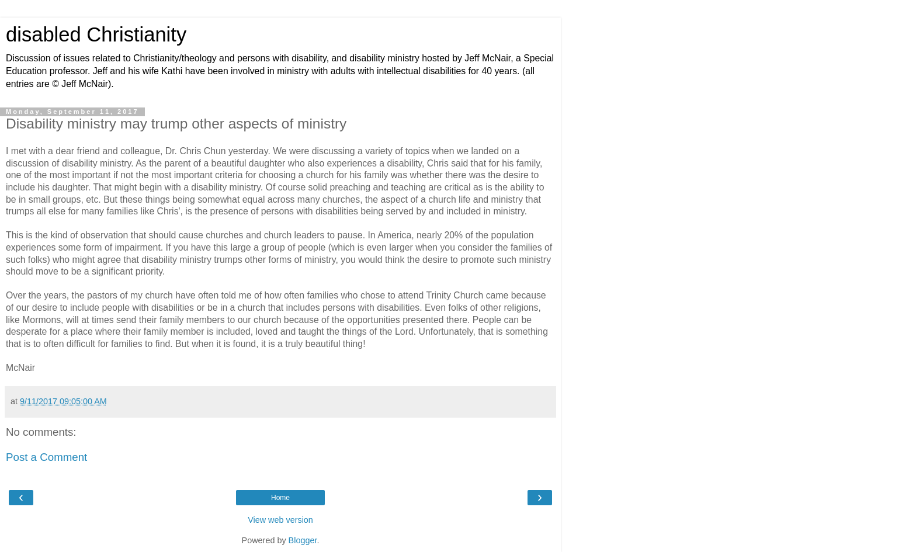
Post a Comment (46, 457)
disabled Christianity (96, 34)
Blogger (303, 540)
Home (280, 498)
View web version (280, 520)
